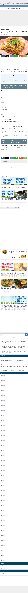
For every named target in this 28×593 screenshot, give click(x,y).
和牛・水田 (18, 207)
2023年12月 (3, 452)
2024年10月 (3, 427)
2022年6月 (3, 497)
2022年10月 (3, 487)
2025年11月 (3, 397)
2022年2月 (3, 507)
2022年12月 (3, 482)
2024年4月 (3, 442)
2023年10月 (3, 457)
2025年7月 (3, 407)
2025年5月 (3, 412)
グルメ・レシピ (3, 29)
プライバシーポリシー (5, 575)
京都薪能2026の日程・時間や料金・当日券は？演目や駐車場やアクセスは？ (14, 367)
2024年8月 (3, 432)
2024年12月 (3, 422)
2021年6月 (3, 527)
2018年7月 (3, 567)
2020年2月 (3, 552)
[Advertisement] (14, 18)
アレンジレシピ (3, 207)
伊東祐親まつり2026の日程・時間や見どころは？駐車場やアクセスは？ (13, 377)
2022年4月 (3, 502)
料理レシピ (7, 29)
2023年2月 (3, 477)
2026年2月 (3, 390)
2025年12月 (3, 395)
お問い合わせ (3, 572)
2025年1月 (3, 420)
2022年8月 (3, 492)
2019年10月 (3, 562)
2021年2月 (3, 537)
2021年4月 (3, 532)
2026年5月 (3, 382)
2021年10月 (3, 517)
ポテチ (14, 170)
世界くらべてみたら (11, 207)
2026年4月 (3, 385)
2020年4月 (3, 547)
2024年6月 (3, 437)
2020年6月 (3, 542)
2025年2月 (3, 417)
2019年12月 (3, 557)
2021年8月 (3, 522)
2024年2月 (3, 447)
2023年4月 (3, 472)
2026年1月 (3, 392)
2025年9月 (3, 402)
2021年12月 (3, 512)
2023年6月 (3, 467)
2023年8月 (3, 462)
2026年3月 (3, 387)
